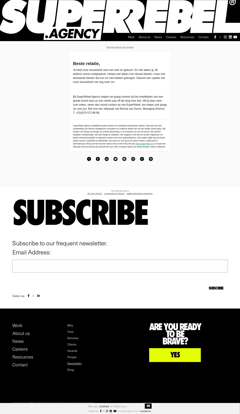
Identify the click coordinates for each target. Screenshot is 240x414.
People (71, 357)
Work (131, 37)
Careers (171, 37)
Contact (203, 37)
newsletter (145, 411)
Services (72, 338)
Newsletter (74, 363)
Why (70, 325)
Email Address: (31, 251)
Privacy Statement (85, 402)
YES (175, 355)
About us (144, 37)
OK (148, 405)
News (158, 37)
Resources (187, 37)
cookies (104, 406)
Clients (71, 344)
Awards (72, 350)
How (70, 331)
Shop (70, 369)
